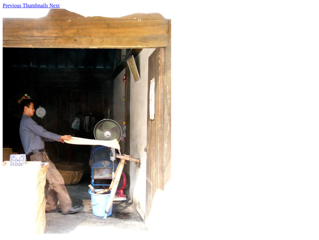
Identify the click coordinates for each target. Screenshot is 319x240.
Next (54, 5)
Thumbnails (36, 5)
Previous (13, 5)
